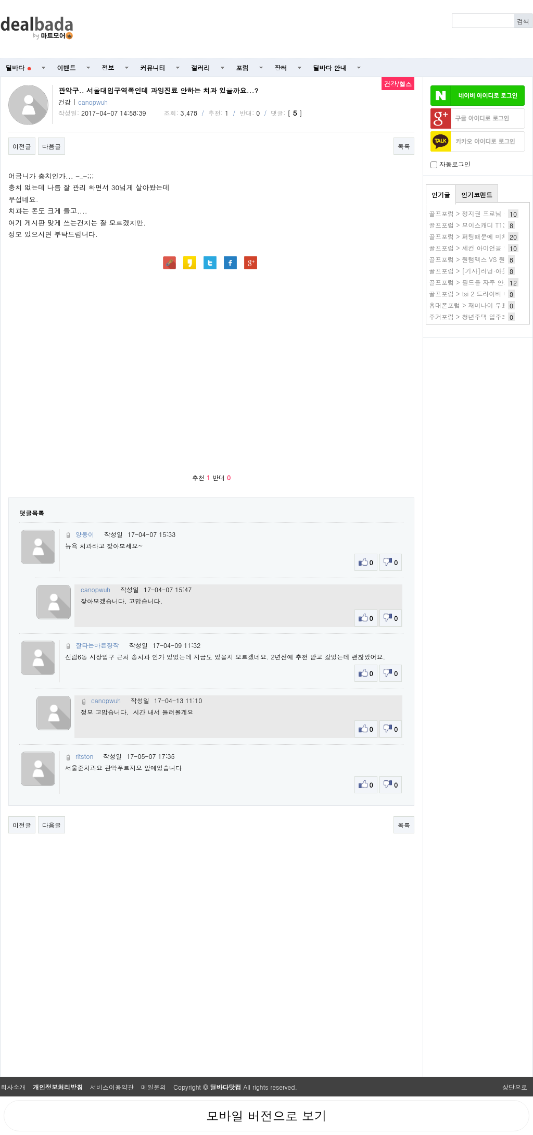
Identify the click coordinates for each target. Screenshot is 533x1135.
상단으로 (514, 1086)
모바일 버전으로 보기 (266, 1116)
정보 (108, 67)
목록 (404, 146)
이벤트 (66, 67)
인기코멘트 (476, 194)
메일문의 (153, 1086)
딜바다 (18, 67)
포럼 (242, 67)
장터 (281, 67)
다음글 (51, 146)
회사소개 (13, 1086)
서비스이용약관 (112, 1086)
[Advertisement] (478, 399)
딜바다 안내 (330, 67)
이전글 (21, 146)
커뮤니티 (153, 67)
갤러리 (201, 67)
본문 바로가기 (0, 0)
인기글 (441, 194)
